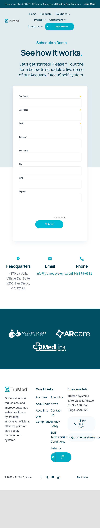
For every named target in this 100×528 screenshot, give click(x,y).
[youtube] (53, 477)
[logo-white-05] (27, 330)
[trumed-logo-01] (12, 20)
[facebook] (41, 477)
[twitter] (47, 477)
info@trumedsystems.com (54, 273)
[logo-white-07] (50, 343)
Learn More (89, 4)
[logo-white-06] (72, 330)
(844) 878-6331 (81, 273)
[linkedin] (58, 477)
